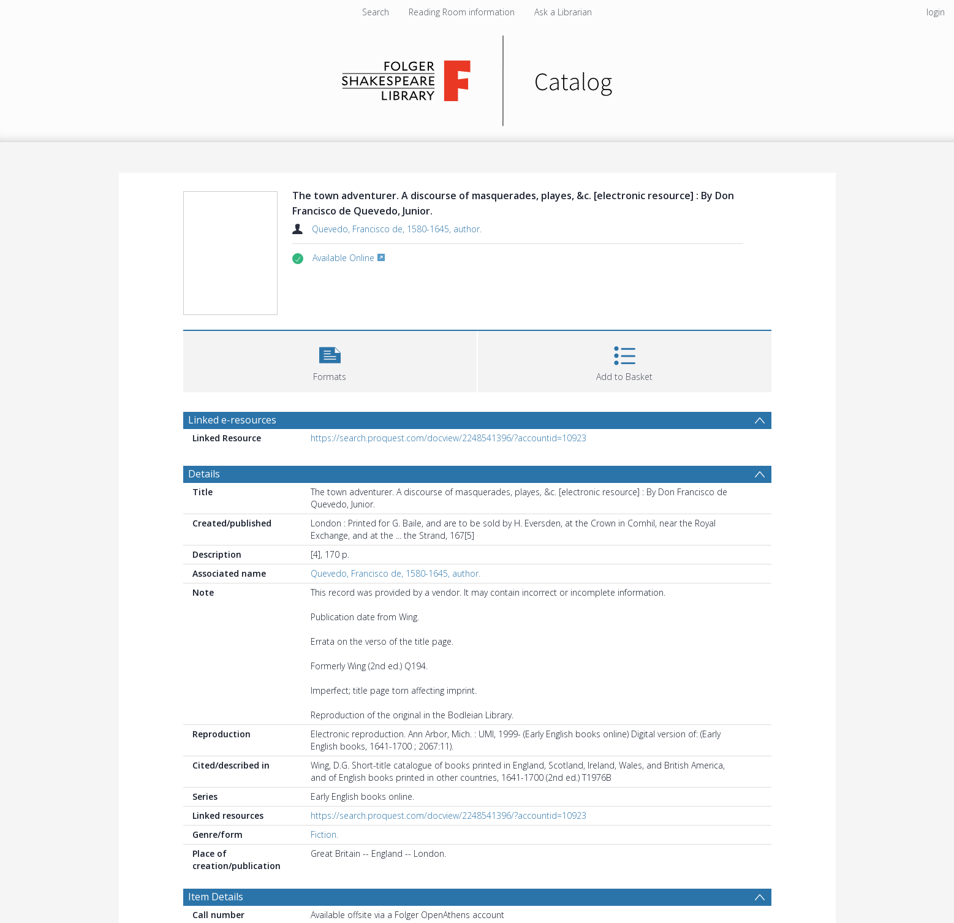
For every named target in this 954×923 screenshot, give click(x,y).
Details (204, 473)
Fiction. (324, 834)
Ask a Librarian (563, 12)
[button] (330, 360)
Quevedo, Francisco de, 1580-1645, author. (397, 229)
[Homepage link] (477, 77)
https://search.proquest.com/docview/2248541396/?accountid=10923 (448, 438)
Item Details (215, 896)
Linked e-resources (232, 420)
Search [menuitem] (375, 12)
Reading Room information (462, 12)
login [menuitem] (935, 12)
